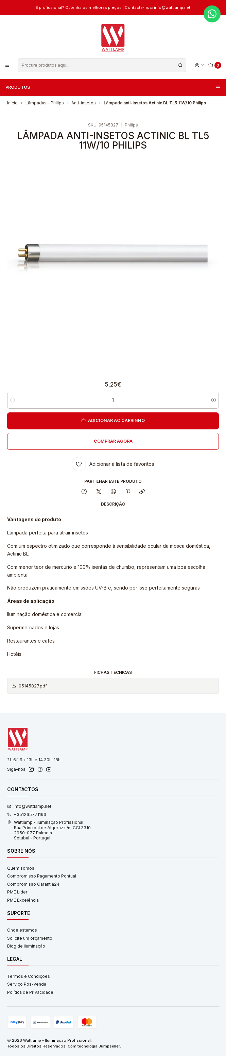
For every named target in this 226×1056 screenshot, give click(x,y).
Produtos (113, 87)
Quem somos (20, 868)
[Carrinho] (215, 65)
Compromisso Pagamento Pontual (41, 876)
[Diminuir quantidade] (12, 400)
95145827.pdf (29, 685)
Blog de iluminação (26, 946)
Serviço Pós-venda (26, 984)
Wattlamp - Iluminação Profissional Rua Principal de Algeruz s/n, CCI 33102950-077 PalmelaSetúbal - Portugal (49, 830)
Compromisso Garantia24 (33, 884)
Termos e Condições (28, 976)
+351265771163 (26, 814)
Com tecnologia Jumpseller (94, 1046)
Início (12, 103)
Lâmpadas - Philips (44, 103)
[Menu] (7, 65)
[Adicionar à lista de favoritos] (113, 464)
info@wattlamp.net (29, 806)
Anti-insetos (83, 103)
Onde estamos (22, 930)
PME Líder (17, 892)
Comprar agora (113, 441)
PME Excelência (23, 900)
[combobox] (102, 65)
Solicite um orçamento (29, 938)
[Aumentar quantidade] (214, 400)
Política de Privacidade (30, 992)
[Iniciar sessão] (199, 65)
